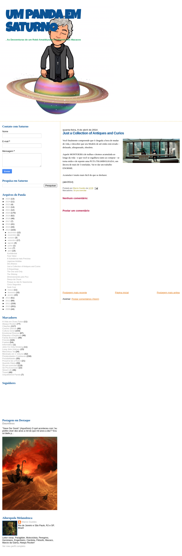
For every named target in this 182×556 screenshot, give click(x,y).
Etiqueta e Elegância (12, 335)
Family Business (9, 337)
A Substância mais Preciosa (18, 259)
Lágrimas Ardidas (14, 261)
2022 (8, 207)
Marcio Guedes (29, 522)
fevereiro (12, 292)
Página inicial (122, 292)
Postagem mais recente (75, 292)
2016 (8, 224)
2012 (8, 300)
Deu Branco (12, 264)
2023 (8, 204)
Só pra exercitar (79, 190)
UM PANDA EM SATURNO (43, 22)
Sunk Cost (11, 287)
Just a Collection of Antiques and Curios (23, 266)
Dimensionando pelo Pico (17, 277)
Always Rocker (9, 324)
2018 (8, 218)
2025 (8, 199)
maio (10, 248)
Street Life (7, 370)
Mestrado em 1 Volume (13, 354)
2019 (8, 215)
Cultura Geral (8, 331)
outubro (11, 238)
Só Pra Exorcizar (10, 367)
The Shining (12, 274)
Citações (6, 326)
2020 (8, 213)
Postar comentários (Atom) (85, 299)
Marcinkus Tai (8, 351)
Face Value (12, 256)
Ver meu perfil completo (13, 546)
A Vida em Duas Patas (12, 321)
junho (10, 246)
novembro (12, 235)
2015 (8, 227)
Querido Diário (9, 363)
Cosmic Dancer (9, 328)
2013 (8, 298)
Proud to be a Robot (11, 361)
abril (10, 251)
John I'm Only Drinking (12, 347)
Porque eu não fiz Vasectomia (19, 282)
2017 (8, 221)
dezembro (12, 232)
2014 (8, 230)
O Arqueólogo (13, 269)
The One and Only (14, 271)
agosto (11, 243)
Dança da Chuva (14, 279)
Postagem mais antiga (168, 292)
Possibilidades (9, 358)
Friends (5, 340)
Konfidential (12, 253)
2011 (8, 303)
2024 (8, 201)
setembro (12, 240)
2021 (8, 210)
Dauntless (8, 423)
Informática (7, 344)
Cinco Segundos (14, 284)
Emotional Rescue (10, 333)
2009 (8, 309)
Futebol (5, 342)
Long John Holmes (11, 349)
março (11, 290)
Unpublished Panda (11, 374)
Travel (5, 372)
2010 (8, 306)
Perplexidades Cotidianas (14, 356)
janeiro (11, 295)
